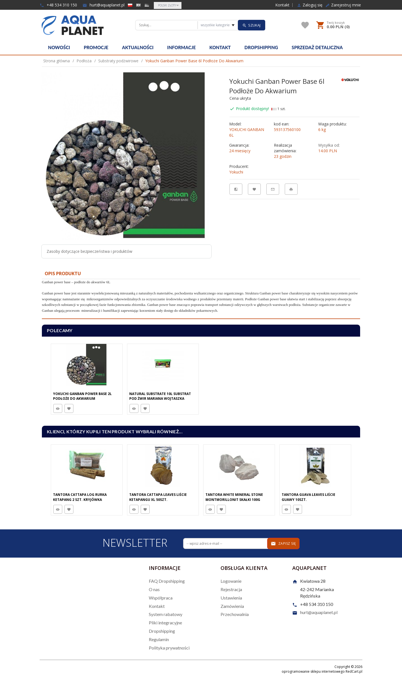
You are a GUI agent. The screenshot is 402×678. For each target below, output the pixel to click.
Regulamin (159, 639)
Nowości (59, 47)
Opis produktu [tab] (63, 273)
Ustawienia (231, 597)
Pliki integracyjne (165, 622)
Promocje (96, 47)
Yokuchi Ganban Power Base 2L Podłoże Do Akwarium (82, 396)
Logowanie (231, 581)
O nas (154, 589)
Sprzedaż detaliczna (317, 47)
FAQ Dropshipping (167, 581)
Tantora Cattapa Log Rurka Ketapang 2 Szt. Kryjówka (80, 497)
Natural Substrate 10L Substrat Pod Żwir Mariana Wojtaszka (160, 396)
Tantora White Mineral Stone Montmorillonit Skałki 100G (234, 497)
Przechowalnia (235, 614)
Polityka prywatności (169, 647)
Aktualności (138, 47)
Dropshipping (261, 47)
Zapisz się (283, 543)
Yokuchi (236, 172)
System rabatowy (165, 614)
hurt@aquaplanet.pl (104, 5)
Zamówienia (232, 606)
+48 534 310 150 (58, 5)
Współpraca (161, 597)
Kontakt (282, 5)
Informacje (181, 47)
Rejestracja (231, 589)
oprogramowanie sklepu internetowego (313, 671)
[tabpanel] (201, 299)
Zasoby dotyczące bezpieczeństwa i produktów (89, 251)
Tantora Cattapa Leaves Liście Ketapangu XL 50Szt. (158, 497)
